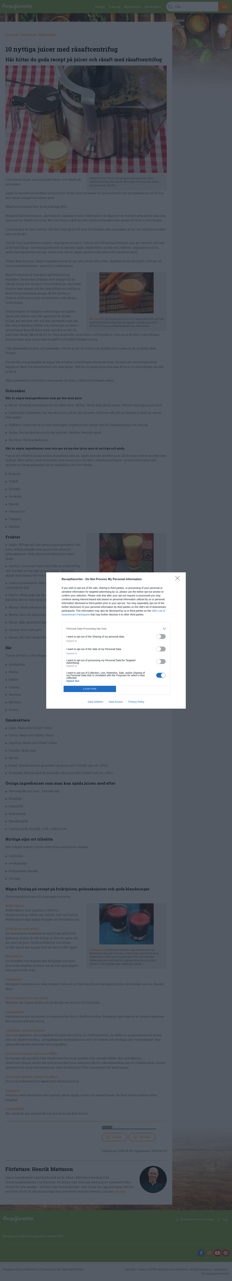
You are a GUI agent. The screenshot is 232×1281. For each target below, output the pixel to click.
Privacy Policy (136, 701)
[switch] (161, 636)
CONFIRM (90, 689)
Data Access (116, 701)
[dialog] (116, 640)
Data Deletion (95, 701)
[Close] (178, 579)
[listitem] (116, 628)
